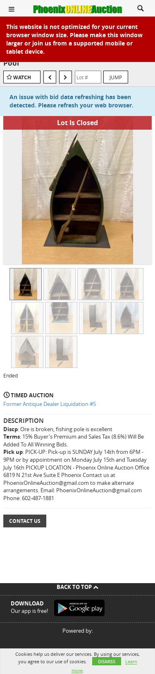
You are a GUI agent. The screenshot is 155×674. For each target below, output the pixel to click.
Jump (116, 77)
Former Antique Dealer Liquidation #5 (49, 404)
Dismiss (106, 661)
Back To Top (77, 587)
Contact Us (25, 520)
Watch (22, 77)
